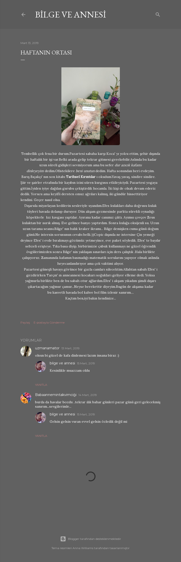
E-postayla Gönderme (49, 322)
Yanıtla (41, 384)
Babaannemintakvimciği (55, 395)
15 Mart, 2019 (86, 363)
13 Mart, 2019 (70, 348)
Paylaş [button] (25, 322)
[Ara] (158, 13)
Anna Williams (83, 548)
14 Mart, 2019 (87, 395)
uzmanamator (47, 348)
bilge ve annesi (70, 14)
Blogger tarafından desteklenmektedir (90, 539)
